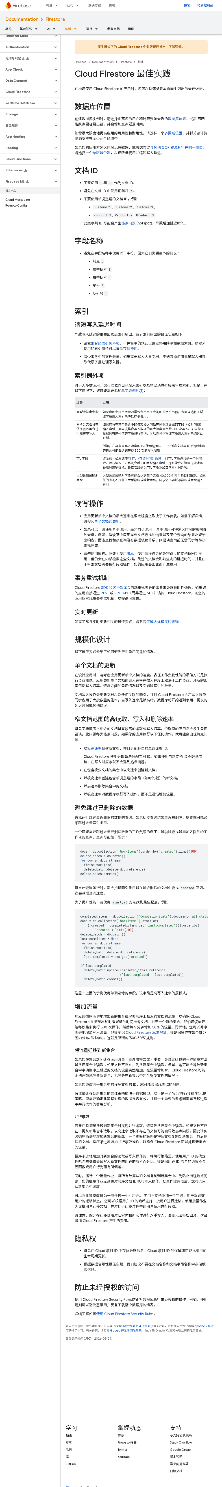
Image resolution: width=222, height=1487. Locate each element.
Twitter (122, 1450)
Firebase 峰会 (127, 1442)
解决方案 (94, 5)
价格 (112, 5)
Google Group (180, 1450)
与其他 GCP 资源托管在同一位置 (176, 147)
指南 (69, 1435)
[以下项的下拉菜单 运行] (79, 5)
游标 (130, 554)
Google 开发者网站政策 (125, 1330)
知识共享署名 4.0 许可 (135, 1326)
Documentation (21, 19)
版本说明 (176, 1457)
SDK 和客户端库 (114, 588)
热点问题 (128, 223)
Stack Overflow (181, 1442)
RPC (118, 593)
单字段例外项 (132, 391)
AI (48, 29)
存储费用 (130, 349)
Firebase (80, 62)
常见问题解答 (179, 1464)
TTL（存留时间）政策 (146, 459)
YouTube (124, 1457)
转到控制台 (205, 5)
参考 (69, 1442)
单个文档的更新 (107, 521)
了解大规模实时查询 (162, 622)
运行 (70, 5)
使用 (125, 1314)
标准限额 (146, 1032)
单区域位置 (102, 153)
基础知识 (26, 29)
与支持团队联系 (181, 1435)
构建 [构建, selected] (68, 29)
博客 (187, 5)
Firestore (55, 19)
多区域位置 (173, 133)
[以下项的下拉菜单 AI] (55, 29)
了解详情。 (177, 47)
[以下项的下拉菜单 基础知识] (37, 29)
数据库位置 (177, 119)
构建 (49, 5)
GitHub (71, 1464)
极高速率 (94, 748)
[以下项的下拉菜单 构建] (57, 5)
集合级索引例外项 (105, 343)
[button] (26, 36)
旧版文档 (176, 1471)
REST (105, 593)
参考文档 (113, 29)
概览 (8, 29)
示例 (131, 29)
